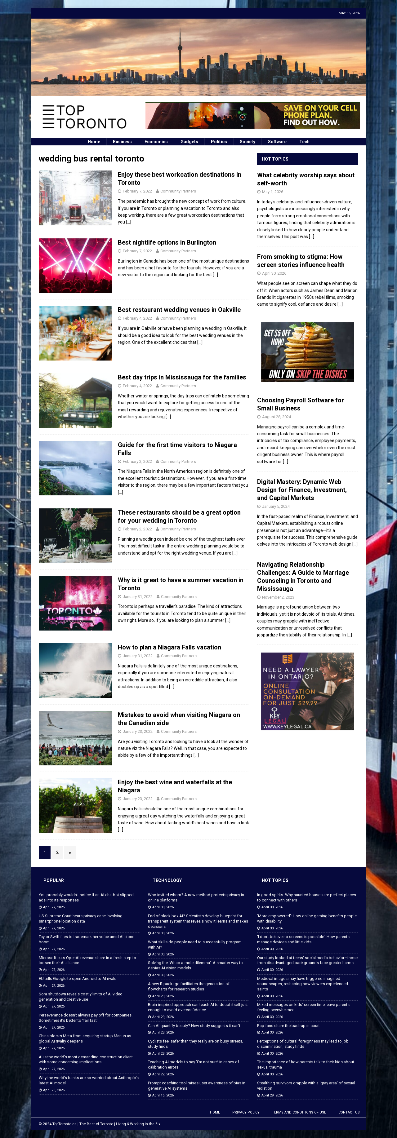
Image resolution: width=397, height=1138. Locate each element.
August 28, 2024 (276, 416)
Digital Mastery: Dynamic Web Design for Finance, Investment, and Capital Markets (302, 490)
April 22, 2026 (163, 1074)
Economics (156, 141)
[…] (128, 221)
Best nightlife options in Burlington (167, 242)
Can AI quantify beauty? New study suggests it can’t (194, 1025)
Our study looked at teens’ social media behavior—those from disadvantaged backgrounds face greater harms (307, 960)
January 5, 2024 (276, 506)
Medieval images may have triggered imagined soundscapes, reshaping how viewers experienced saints (302, 983)
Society (247, 141)
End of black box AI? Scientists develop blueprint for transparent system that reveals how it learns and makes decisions (198, 921)
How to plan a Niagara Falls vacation (169, 647)
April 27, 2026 (54, 907)
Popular (53, 880)
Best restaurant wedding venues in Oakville (179, 309)
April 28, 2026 (163, 1032)
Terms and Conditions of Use (299, 1112)
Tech (304, 141)
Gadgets (189, 141)
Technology (167, 880)
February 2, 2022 (137, 461)
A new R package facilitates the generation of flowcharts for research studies (189, 986)
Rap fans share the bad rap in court (288, 1025)
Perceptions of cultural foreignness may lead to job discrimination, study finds (303, 1044)
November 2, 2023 (278, 597)
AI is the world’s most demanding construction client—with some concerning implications (87, 1060)
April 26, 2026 (54, 1090)
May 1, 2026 (272, 191)
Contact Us (349, 1112)
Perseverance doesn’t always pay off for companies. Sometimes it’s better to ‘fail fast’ (85, 1018)
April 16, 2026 (163, 1095)
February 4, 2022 (137, 318)
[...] (311, 236)
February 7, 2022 (137, 191)
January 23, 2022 (138, 731)
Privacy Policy (246, 1112)
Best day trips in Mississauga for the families (182, 377)
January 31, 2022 (138, 596)
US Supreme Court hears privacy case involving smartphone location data (81, 918)
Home (94, 141)
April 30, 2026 (274, 273)
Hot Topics (275, 159)
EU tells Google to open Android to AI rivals (77, 978)
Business (122, 141)
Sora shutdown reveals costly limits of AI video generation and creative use (81, 997)
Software (277, 141)
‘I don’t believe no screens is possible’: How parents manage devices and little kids (303, 939)
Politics (219, 141)
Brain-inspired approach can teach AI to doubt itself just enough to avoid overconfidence (198, 1007)
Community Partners (178, 191)
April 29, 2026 (163, 996)
